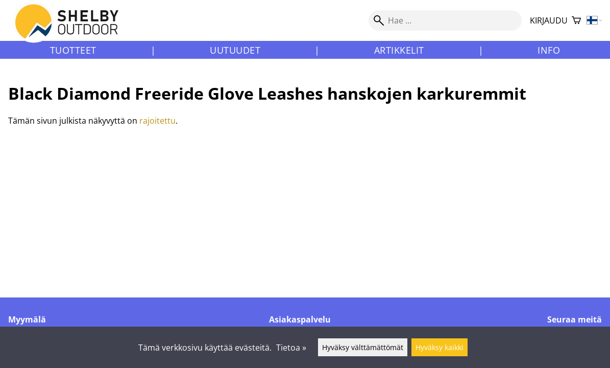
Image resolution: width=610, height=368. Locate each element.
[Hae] (445, 20)
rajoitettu (157, 120)
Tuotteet (73, 50)
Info (549, 50)
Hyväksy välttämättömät (362, 347)
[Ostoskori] (576, 21)
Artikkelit (399, 50)
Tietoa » (291, 347)
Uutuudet (235, 50)
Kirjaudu (549, 20)
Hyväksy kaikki (439, 347)
